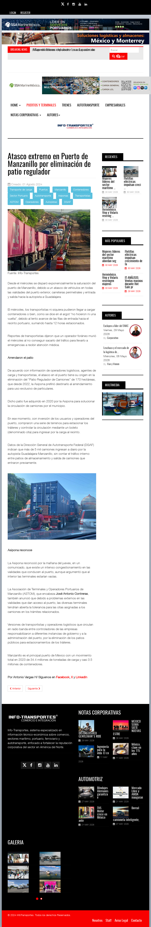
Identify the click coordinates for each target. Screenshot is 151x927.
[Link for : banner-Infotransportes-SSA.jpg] (75, 24)
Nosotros (97, 920)
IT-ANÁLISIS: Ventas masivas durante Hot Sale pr (134, 282)
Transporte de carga (21, 189)
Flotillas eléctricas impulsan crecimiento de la (133, 258)
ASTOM (14, 201)
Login (13, 13)
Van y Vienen (113, 364)
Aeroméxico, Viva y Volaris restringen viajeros (110, 279)
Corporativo (112, 338)
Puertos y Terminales (41, 105)
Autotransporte (88, 105)
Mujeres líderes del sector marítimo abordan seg (111, 256)
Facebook (62, 677)
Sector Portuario (19, 195)
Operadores (32, 201)
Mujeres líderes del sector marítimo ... (108, 183)
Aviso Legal (121, 920)
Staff (108, 920)
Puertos (43, 189)
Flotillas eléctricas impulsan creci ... (132, 183)
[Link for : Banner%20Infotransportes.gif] (75, 38)
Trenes (66, 105)
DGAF (67, 201)
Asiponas (63, 195)
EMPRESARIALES (115, 105)
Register (25, 13)
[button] (37, 899)
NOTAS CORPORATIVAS (26, 115)
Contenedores (81, 189)
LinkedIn (81, 677)
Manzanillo (60, 189)
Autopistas (51, 201)
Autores (53, 115)
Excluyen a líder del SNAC (115, 326)
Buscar (118, 56)
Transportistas (82, 195)
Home (16, 105)
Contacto (136, 920)
